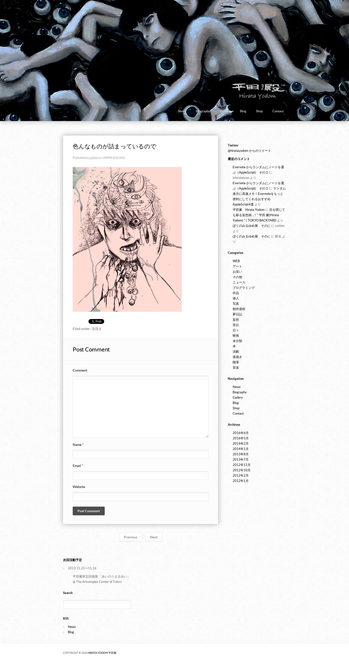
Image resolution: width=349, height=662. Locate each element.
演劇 (236, 351)
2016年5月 (241, 438)
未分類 (237, 341)
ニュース (239, 282)
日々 (236, 330)
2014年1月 (241, 449)
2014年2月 (241, 443)
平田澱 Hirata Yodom (249, 210)
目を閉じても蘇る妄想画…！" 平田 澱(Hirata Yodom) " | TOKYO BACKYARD (259, 215)
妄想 (236, 319)
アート (237, 266)
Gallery (225, 111)
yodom (93, 157)
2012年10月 (242, 470)
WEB (236, 261)
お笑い (237, 272)
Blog (243, 111)
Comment (80, 370)
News (182, 111)
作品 (236, 293)
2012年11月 (242, 465)
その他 (237, 277)
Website (79, 487)
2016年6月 (241, 433)
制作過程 (239, 309)
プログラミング (244, 287)
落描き (97, 329)
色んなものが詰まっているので (114, 146)
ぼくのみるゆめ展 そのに (251, 226)
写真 (236, 303)
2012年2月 (241, 475)
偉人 (236, 298)
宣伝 (236, 325)
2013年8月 (241, 454)
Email (78, 466)
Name (78, 445)
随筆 (236, 362)
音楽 (236, 367)
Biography (203, 111)
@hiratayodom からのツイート (249, 150)
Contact (278, 111)
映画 (236, 335)
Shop (259, 111)
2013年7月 (241, 459)
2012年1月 (241, 481)
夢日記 (237, 314)
